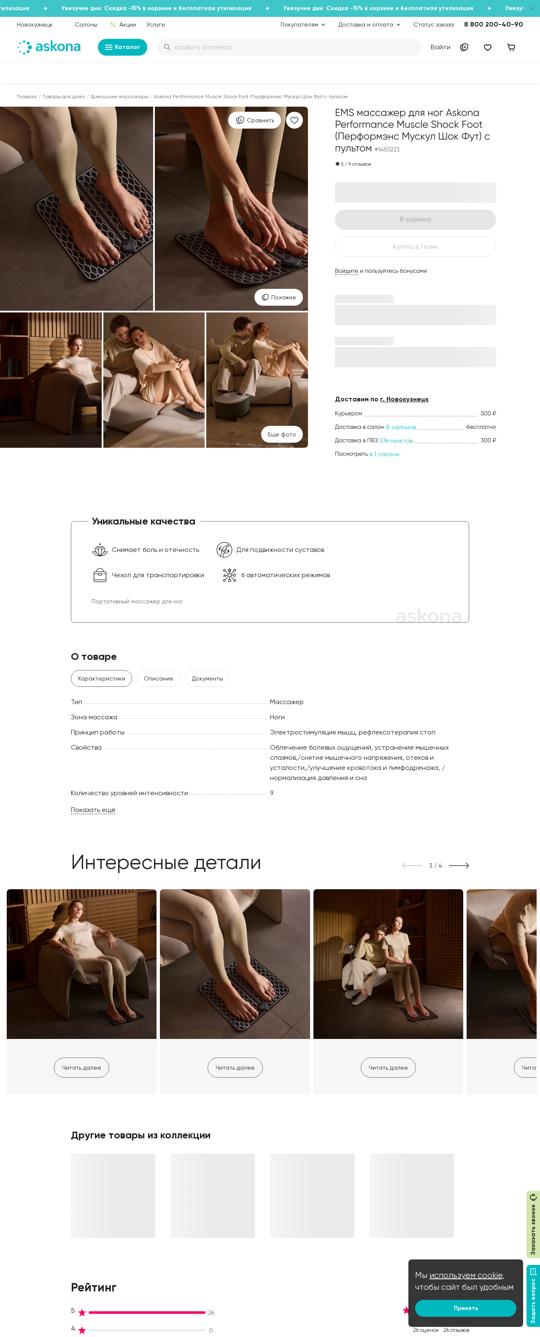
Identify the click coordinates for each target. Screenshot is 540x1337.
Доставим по (382, 399)
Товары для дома (64, 97)
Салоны (86, 24)
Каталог (122, 47)
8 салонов (401, 427)
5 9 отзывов (353, 164)
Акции (123, 24)
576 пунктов (396, 441)
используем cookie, (467, 1275)
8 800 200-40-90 (493, 24)
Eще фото (282, 434)
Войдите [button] (346, 271)
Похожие (278, 297)
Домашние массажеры (119, 97)
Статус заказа (433, 24)
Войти (441, 47)
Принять (466, 1308)
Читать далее (81, 1067)
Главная (27, 97)
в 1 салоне (385, 454)
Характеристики (101, 678)
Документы (207, 678)
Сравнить (254, 120)
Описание (158, 678)
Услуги (155, 24)
